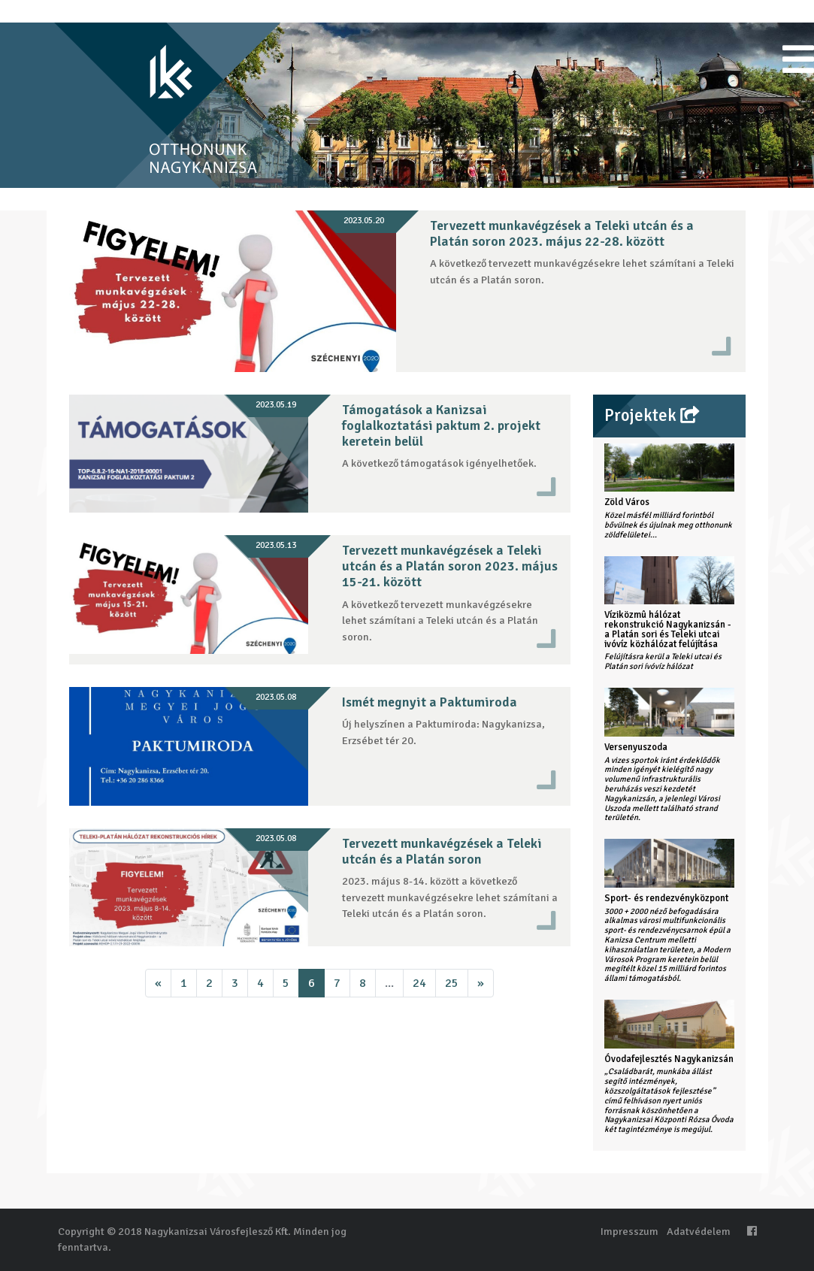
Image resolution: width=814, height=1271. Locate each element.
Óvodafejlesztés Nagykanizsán (669, 1059)
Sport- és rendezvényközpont (666, 898)
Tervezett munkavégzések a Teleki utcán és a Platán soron (442, 851)
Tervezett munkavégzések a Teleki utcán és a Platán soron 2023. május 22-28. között (562, 233)
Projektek (651, 415)
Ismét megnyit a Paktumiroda (429, 702)
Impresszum (629, 1231)
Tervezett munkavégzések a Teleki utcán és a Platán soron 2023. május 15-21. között (450, 566)
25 (451, 983)
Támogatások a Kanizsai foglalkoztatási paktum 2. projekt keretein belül (441, 425)
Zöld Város (626, 502)
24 (419, 983)
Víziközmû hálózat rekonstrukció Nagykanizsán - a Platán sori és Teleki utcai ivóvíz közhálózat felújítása (667, 629)
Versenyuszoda (635, 747)
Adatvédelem (699, 1231)
